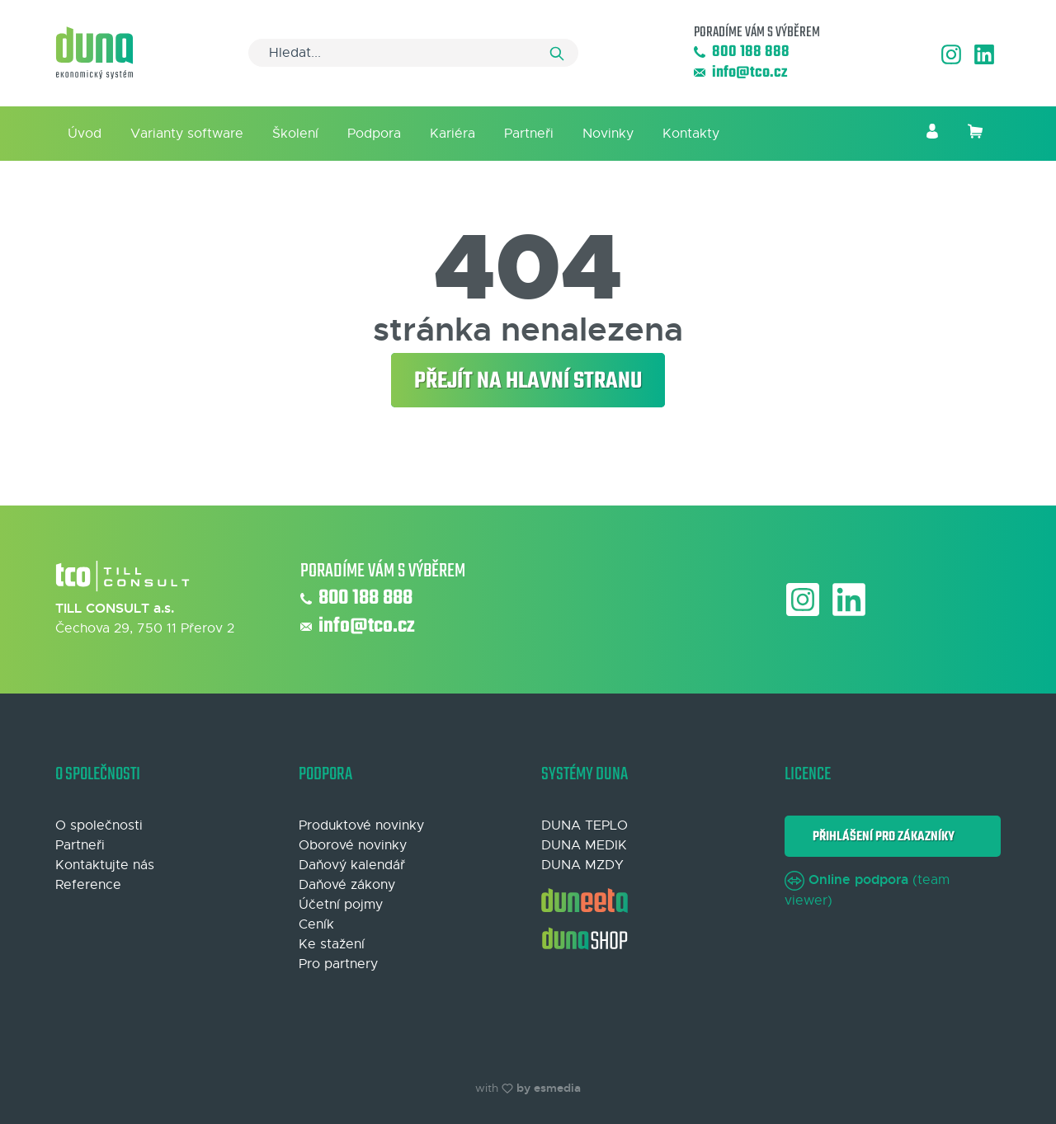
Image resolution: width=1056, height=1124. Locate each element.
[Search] (413, 53)
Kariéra (452, 133)
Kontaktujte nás (104, 865)
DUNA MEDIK (584, 845)
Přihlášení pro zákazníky (881, 836)
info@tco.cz (740, 73)
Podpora (374, 133)
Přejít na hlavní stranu (528, 381)
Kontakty (690, 133)
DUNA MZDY (582, 865)
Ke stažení (332, 944)
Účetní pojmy (341, 904)
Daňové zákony (347, 885)
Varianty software (186, 133)
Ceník (316, 924)
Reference (88, 885)
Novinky (608, 133)
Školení (295, 133)
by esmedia (548, 1087)
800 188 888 (742, 52)
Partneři (529, 133)
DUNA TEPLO (584, 825)
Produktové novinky (361, 825)
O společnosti (99, 825)
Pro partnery (338, 964)
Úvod (84, 133)
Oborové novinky (353, 845)
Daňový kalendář (352, 865)
